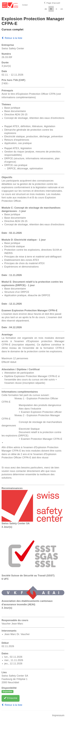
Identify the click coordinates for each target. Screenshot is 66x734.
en (62, 9)
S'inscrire (10, 698)
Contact (24, 5)
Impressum (58, 715)
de (46, 9)
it (56, 9)
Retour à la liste (12, 38)
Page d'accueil (52, 3)
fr (51, 9)
